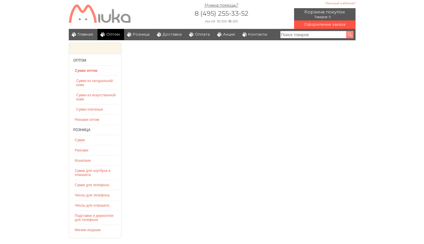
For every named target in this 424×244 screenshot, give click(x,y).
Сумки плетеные (89, 109)
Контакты (257, 34)
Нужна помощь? (221, 5)
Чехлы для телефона (92, 195)
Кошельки (83, 160)
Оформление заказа (324, 24)
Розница (141, 34)
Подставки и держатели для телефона (94, 218)
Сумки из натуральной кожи (94, 83)
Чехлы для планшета (92, 205)
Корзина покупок (324, 12)
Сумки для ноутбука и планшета (92, 173)
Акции (229, 34)
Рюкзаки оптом (87, 120)
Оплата (202, 34)
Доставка (172, 34)
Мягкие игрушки (88, 230)
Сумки (80, 140)
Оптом (113, 34)
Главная (85, 34)
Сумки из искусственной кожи (96, 97)
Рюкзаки (82, 150)
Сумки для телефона (92, 185)
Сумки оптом (86, 71)
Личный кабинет (340, 3)
